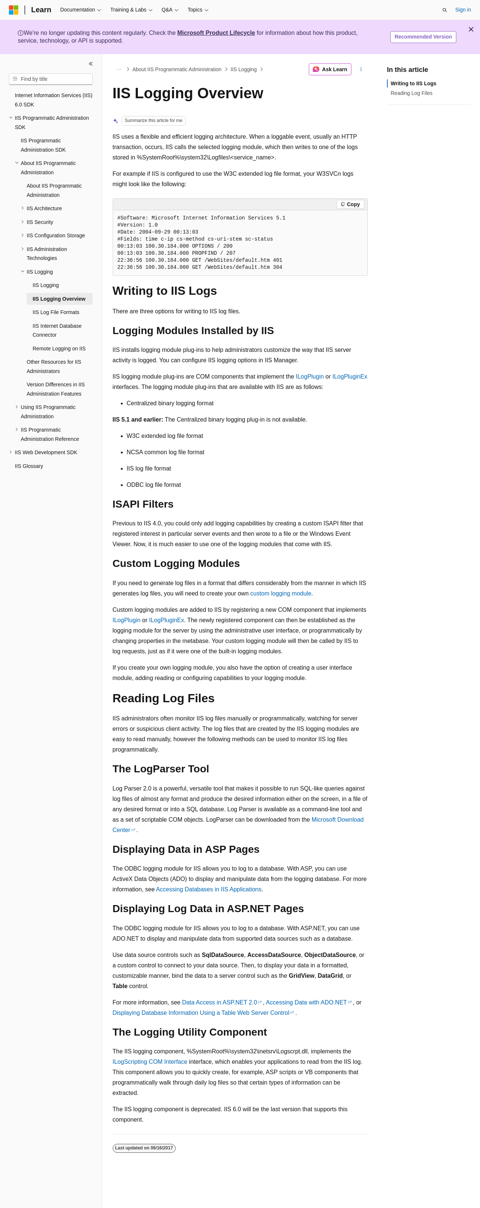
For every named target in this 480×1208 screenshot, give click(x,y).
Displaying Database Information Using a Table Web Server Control (201, 1013)
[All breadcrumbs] (119, 69)
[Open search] (444, 10)
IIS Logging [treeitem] (46, 285)
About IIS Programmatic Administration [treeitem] (54, 190)
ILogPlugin (310, 376)
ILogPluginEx (349, 376)
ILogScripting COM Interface (150, 1062)
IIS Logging (244, 69)
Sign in (463, 10)
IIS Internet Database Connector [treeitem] (57, 330)
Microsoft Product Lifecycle (216, 33)
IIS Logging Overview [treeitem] (59, 299)
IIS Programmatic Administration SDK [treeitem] (43, 145)
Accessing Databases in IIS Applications (209, 889)
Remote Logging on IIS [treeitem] (59, 348)
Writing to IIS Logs (413, 83)
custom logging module (280, 593)
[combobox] (51, 79)
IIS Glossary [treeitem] (29, 466)
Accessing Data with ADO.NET (306, 1002)
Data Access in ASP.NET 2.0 (219, 1002)
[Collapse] (91, 63)
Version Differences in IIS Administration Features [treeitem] (56, 389)
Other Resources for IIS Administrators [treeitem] (54, 366)
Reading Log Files (412, 93)
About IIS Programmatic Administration (176, 69)
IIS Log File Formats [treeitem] (56, 312)
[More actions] (360, 69)
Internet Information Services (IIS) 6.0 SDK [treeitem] (53, 100)
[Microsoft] (14, 10)
